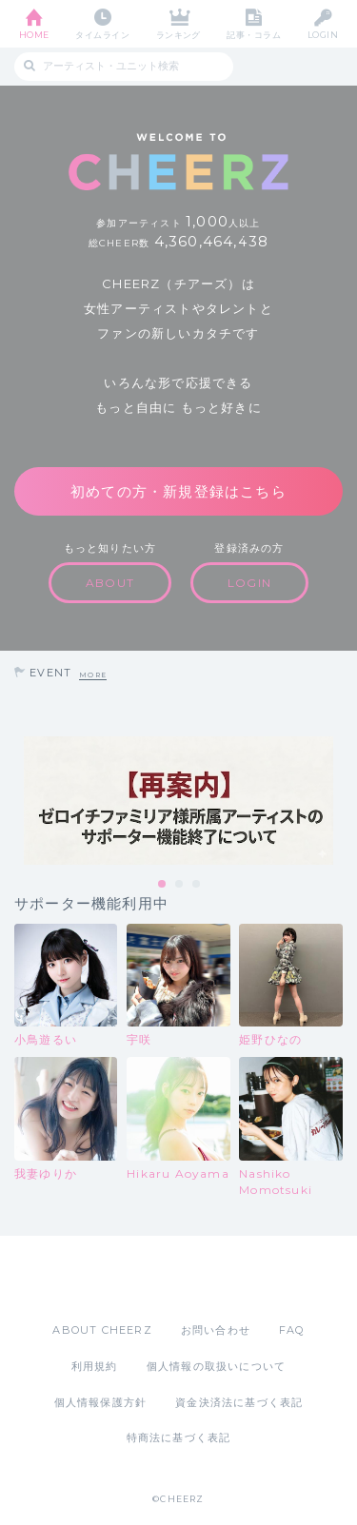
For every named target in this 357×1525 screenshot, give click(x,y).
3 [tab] (197, 885)
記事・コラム (254, 34)
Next (338, 801)
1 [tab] (163, 885)
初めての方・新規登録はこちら (178, 491)
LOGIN (322, 34)
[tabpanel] (178, 800)
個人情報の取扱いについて (216, 1366)
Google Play (227, 1278)
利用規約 (94, 1366)
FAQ (292, 1330)
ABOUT (110, 583)
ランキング (178, 34)
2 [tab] (180, 885)
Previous (19, 801)
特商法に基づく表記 (179, 1437)
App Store (126, 1278)
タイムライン (102, 34)
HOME (34, 34)
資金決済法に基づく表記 (239, 1402)
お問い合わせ (215, 1330)
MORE (93, 675)
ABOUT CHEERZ (101, 1330)
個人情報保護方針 (101, 1402)
